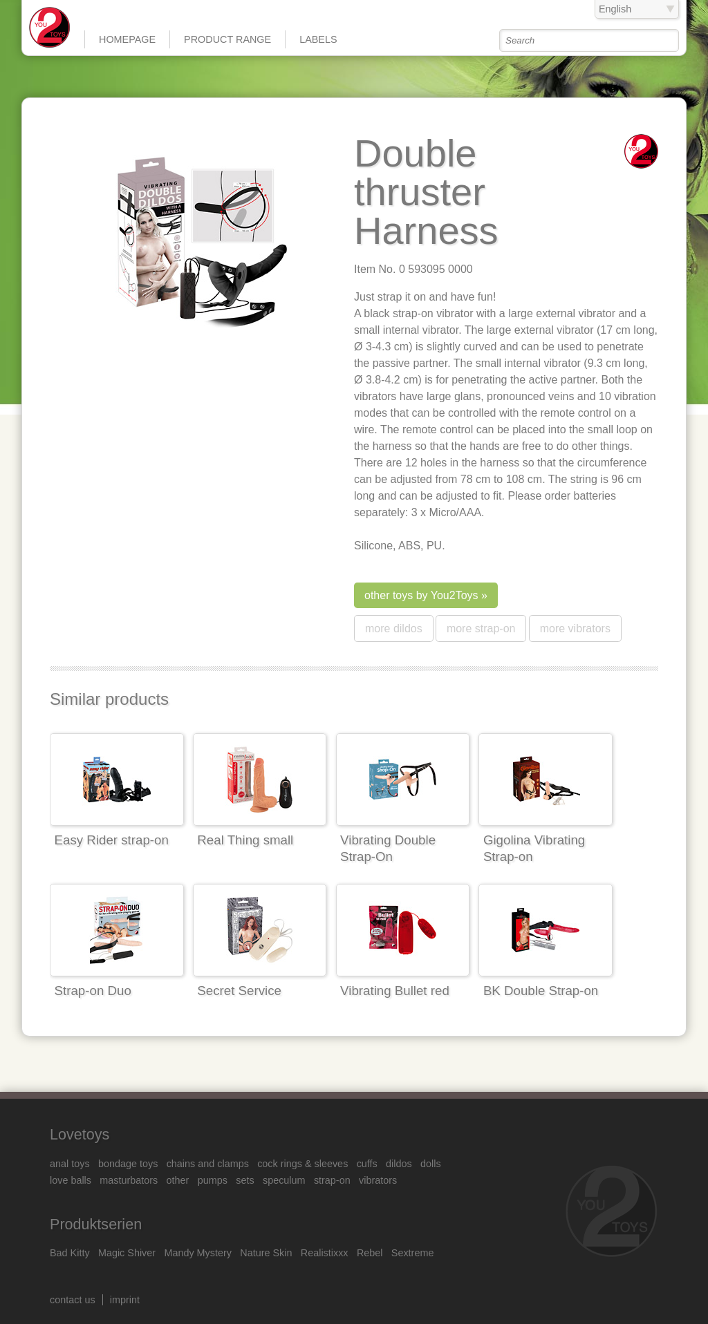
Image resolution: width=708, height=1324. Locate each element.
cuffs (367, 1163)
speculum (284, 1180)
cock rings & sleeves (302, 1163)
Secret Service (239, 990)
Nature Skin (266, 1252)
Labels (318, 39)
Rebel (370, 1252)
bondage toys (128, 1163)
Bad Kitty (70, 1252)
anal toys (70, 1163)
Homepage (127, 39)
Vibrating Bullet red (394, 990)
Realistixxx (324, 1252)
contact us (72, 1299)
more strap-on (481, 628)
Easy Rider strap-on (112, 840)
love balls (70, 1180)
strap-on (332, 1180)
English (615, 9)
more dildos (393, 628)
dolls (430, 1163)
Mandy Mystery (198, 1252)
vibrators (378, 1180)
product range (227, 39)
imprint (125, 1299)
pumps (212, 1180)
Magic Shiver (127, 1252)
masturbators (129, 1180)
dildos (399, 1163)
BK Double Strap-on (540, 990)
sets (245, 1180)
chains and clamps (208, 1163)
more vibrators (575, 628)
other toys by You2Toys (421, 595)
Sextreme (412, 1252)
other (178, 1180)
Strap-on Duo (93, 990)
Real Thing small (245, 840)
